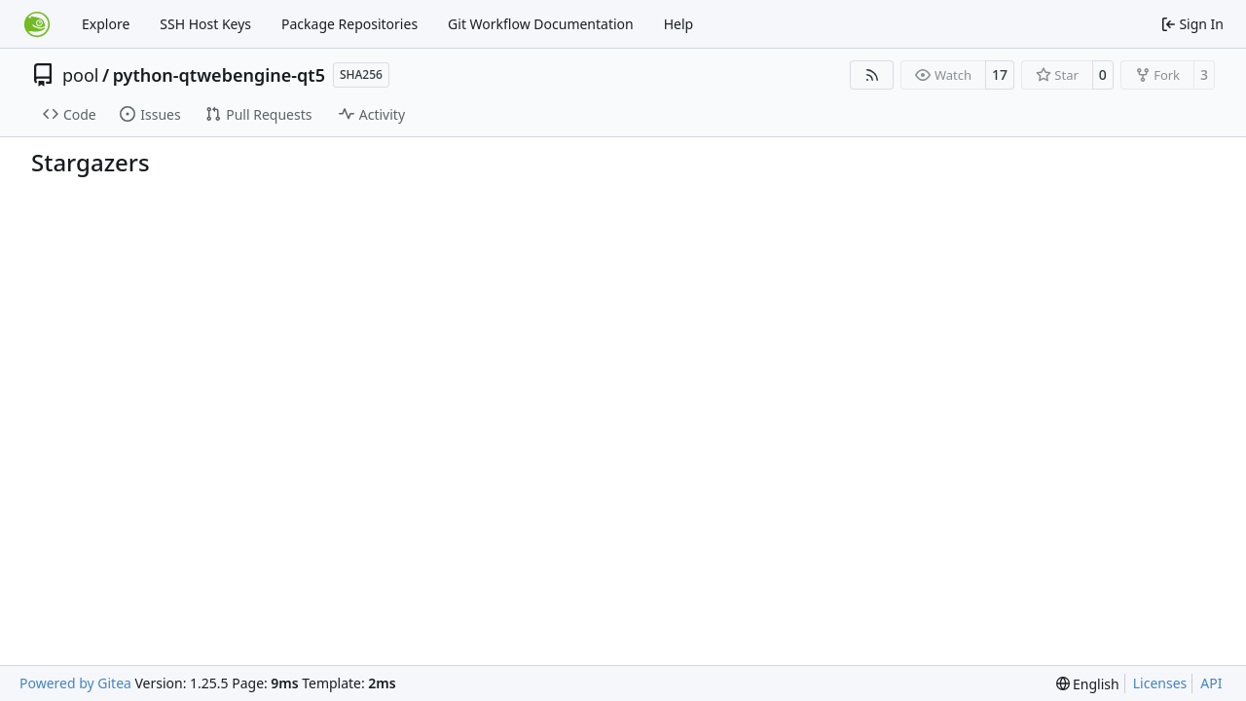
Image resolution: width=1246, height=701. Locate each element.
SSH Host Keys (205, 24)
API (1211, 683)
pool (80, 75)
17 (1000, 74)
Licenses (1160, 683)
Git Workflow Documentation (541, 24)
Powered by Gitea (75, 683)
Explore (105, 24)
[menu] (1087, 684)
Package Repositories (349, 24)
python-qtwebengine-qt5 (219, 75)
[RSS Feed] (872, 75)
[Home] (37, 24)
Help (679, 24)
